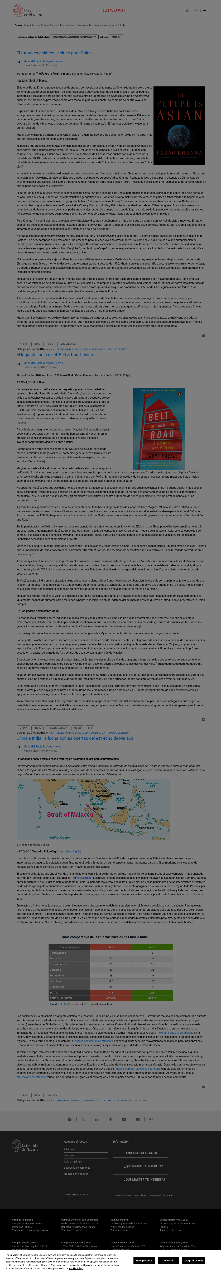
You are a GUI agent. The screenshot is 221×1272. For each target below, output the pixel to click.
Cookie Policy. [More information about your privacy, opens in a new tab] (76, 1268)
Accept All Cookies (193, 1260)
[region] (110, 1261)
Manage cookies (144, 1260)
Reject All (168, 1260)
